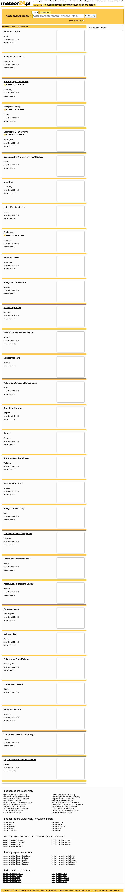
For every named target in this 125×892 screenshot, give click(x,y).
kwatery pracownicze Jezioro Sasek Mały (18, 802)
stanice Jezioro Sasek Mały (13, 810)
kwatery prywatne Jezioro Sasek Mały (65, 802)
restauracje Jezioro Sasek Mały (63, 808)
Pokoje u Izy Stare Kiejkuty (16, 659)
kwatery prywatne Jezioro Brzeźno (64, 862)
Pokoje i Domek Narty (14, 508)
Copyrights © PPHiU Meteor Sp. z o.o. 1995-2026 (21, 890)
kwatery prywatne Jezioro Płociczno (16, 862)
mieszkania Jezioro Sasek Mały (14, 804)
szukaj (90, 15)
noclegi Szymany (9, 828)
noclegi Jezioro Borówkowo (13, 874)
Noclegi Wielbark (12, 358)
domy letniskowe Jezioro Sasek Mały (16, 797)
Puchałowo (9, 232)
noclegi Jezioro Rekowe (60, 878)
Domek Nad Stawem (13, 684)
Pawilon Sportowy (12, 308)
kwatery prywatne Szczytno (13, 840)
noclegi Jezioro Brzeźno (60, 880)
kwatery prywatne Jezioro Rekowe (64, 860)
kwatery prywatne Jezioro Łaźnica (15, 860)
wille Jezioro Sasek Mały (12, 812)
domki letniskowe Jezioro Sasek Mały (16, 799)
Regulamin (52, 890)
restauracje (103, 890)
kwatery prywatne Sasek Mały (13, 842)
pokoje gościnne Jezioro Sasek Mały (65, 806)
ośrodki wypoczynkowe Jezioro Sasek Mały (67, 804)
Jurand (7, 433)
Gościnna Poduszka (13, 483)
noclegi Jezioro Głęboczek (12, 876)
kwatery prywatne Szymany (13, 846)
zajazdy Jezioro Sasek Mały (62, 812)
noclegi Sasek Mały (59, 826)
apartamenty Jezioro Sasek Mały (63, 795)
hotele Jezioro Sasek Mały (12, 800)
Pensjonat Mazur (11, 609)
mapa (95, 890)
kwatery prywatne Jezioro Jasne (63, 864)
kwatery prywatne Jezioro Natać (63, 856)
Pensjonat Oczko (12, 31)
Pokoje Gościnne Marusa (15, 282)
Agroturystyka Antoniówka (16, 458)
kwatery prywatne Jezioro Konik (63, 858)
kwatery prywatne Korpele (61, 844)
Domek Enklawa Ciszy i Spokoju (19, 734)
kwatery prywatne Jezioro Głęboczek (16, 858)
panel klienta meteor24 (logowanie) (71, 890)
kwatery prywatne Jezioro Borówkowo (16, 856)
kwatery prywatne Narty (11, 844)
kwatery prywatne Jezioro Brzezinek (16, 864)
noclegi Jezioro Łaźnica (11, 878)
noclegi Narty (7, 824)
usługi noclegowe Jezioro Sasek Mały (65, 810)
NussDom (8, 182)
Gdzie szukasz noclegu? (18, 16)
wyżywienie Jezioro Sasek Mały (63, 799)
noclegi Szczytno (9, 822)
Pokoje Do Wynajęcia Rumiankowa (20, 383)
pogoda (88, 890)
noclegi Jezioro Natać (59, 874)
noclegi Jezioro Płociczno (12, 880)
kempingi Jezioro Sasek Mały (62, 800)
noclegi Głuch (56, 830)
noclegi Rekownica (9, 830)
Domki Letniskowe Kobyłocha (18, 534)
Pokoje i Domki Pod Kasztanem (18, 333)
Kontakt (44, 890)
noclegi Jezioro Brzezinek (12, 882)
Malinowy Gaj (10, 634)
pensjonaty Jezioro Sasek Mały (14, 806)
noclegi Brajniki (57, 824)
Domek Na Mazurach (13, 408)
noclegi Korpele (57, 828)
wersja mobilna (114, 890)
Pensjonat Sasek (11, 257)
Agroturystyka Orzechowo (16, 82)
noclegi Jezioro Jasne (59, 882)
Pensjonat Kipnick (12, 709)
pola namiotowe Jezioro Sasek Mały (16, 808)
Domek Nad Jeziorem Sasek (17, 559)
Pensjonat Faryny (12, 107)
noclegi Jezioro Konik (59, 876)
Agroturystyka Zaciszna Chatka (18, 584)
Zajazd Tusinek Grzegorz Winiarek (20, 760)
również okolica (75, 21)
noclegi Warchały (58, 822)
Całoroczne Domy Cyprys (16, 132)
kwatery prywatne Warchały (61, 840)
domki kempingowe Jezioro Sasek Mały (66, 797)
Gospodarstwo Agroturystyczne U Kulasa (23, 157)
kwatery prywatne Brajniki (61, 842)
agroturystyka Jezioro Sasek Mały (15, 795)
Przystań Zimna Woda (14, 56)
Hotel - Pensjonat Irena (14, 207)
